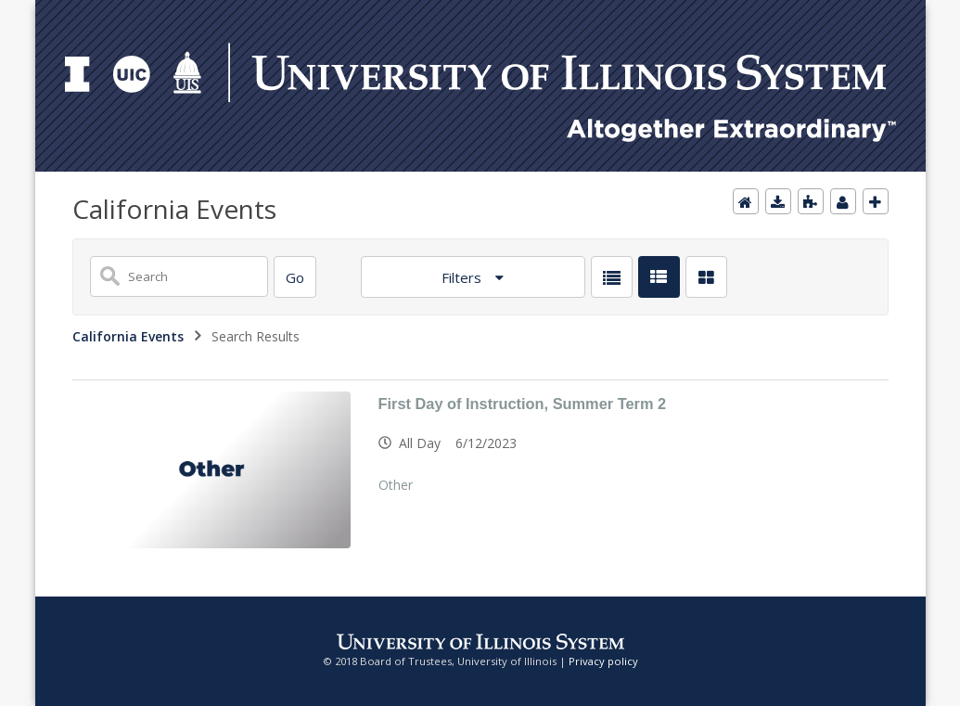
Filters (463, 277)
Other (395, 485)
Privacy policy (603, 661)
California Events (128, 336)
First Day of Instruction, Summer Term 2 (522, 403)
